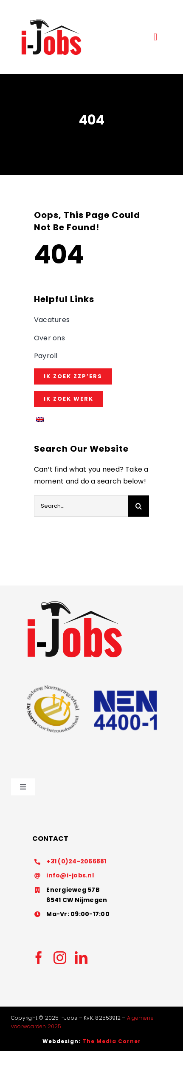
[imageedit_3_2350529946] (74, 601)
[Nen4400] (91, 673)
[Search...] (81, 506)
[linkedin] (81, 957)
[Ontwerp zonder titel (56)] (51, 20)
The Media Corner (111, 1041)
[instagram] (59, 957)
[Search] (138, 506)
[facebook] (38, 957)
